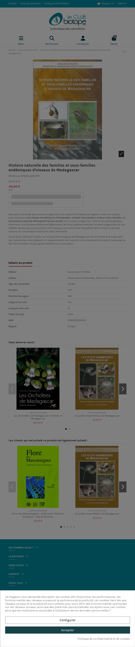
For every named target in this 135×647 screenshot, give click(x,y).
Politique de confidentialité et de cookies (103, 638)
